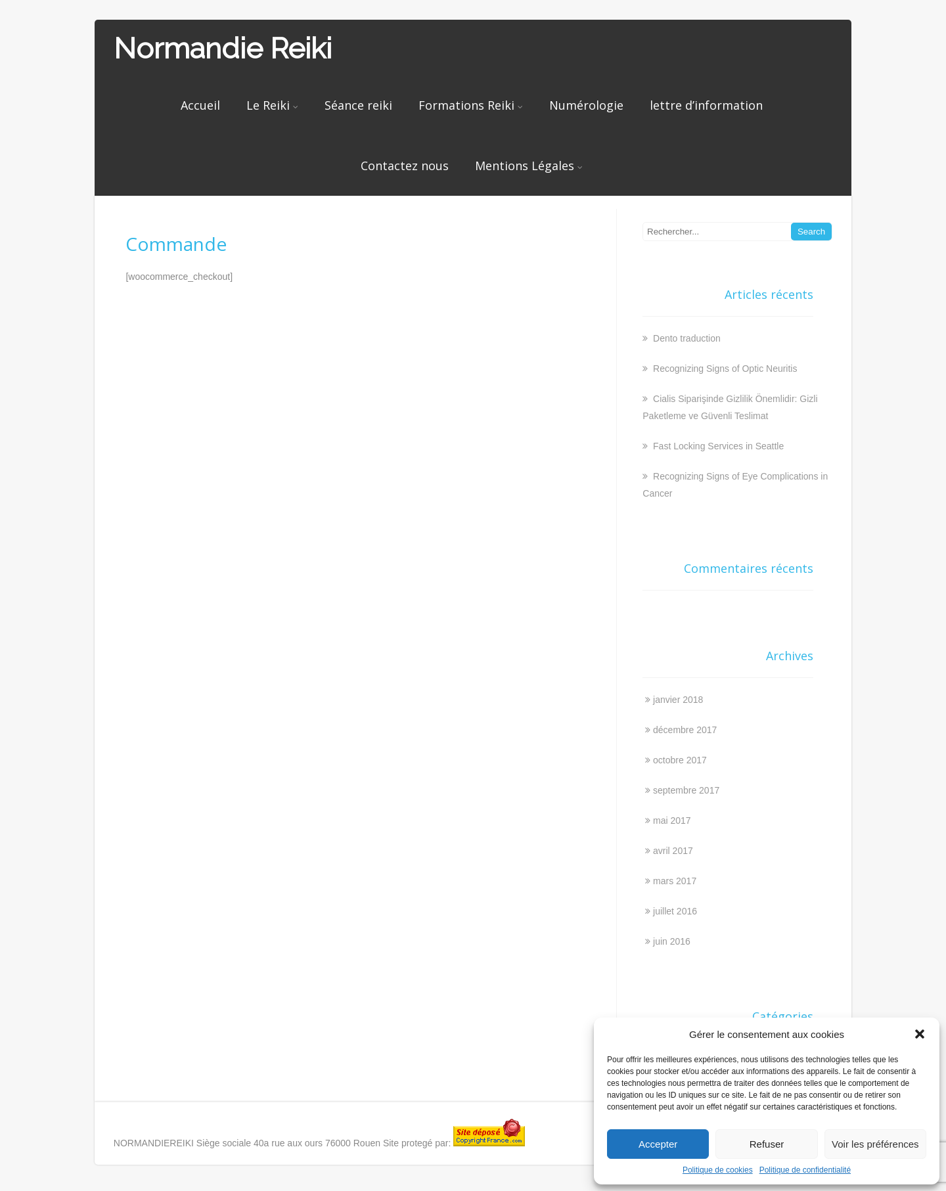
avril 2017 (673, 850)
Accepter (658, 1144)
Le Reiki (272, 105)
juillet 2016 (675, 911)
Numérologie (586, 105)
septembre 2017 (686, 790)
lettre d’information (706, 105)
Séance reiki (358, 105)
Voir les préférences (875, 1144)
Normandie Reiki (223, 48)
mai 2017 (672, 820)
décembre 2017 (685, 730)
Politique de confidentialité (805, 1170)
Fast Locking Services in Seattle (717, 446)
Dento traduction (685, 338)
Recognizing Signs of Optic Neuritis (723, 368)
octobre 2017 (680, 760)
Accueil (200, 105)
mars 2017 (674, 881)
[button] (919, 1034)
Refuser (767, 1144)
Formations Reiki (470, 105)
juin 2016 (671, 941)
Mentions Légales (529, 165)
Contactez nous (405, 165)
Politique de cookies (718, 1170)
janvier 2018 (678, 699)
